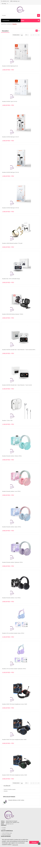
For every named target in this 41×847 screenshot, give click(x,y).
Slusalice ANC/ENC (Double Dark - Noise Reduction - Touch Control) (17, 385)
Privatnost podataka (6, 834)
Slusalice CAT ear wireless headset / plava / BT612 (13, 633)
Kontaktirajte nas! (15, 1)
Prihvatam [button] (34, 842)
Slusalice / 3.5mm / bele (7, 420)
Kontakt (3, 829)
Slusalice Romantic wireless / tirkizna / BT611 (12, 456)
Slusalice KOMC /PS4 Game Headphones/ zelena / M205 (14, 775)
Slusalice (14, 24)
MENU (22, 20)
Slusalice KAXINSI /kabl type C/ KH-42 (10, 172)
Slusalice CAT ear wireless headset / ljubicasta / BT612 (14, 668)
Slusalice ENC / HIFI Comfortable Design (11, 278)
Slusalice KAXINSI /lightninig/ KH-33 (10, 66)
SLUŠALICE (9, 24)
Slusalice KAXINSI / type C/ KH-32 (9, 101)
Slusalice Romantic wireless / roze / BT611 (11, 491)
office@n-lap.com (9, 823)
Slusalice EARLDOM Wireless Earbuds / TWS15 (12, 314)
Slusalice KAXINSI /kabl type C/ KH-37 (10, 136)
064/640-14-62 (5, 1)
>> (38, 34)
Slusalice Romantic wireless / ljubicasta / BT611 (12, 562)
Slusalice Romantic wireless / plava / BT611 (11, 526)
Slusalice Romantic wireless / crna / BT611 (11, 597)
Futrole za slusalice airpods (9, 789)
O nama (4, 827)
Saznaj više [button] (15, 844)
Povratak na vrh (39, 843)
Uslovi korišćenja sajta (7, 833)
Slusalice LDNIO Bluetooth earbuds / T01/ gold (12, 243)
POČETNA (3, 24)
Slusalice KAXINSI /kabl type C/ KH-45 (10, 207)
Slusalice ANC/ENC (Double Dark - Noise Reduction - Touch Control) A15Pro (18, 349)
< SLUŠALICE (6, 785)
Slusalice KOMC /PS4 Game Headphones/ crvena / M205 (14, 704)
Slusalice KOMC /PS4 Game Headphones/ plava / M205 (14, 739)
